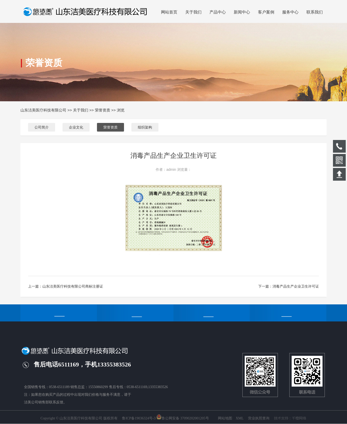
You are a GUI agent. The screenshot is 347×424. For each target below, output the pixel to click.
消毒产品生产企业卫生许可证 (295, 286)
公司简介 (41, 127)
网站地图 (225, 418)
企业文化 (76, 127)
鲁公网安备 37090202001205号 (182, 418)
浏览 (121, 110)
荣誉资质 (102, 110)
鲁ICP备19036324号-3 (138, 418)
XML (240, 418)
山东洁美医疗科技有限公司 (43, 110)
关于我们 (80, 110)
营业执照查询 (258, 418)
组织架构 (145, 127)
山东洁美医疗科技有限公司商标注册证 (72, 286)
